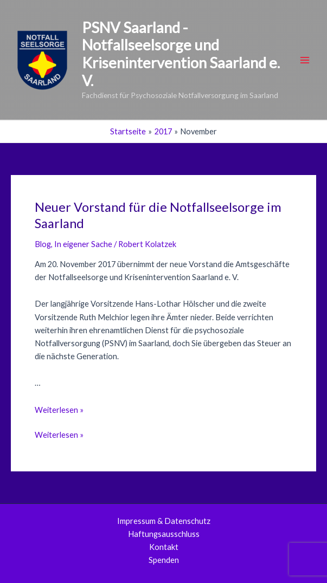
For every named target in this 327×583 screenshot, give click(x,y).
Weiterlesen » (59, 409)
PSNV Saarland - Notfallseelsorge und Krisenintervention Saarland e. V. (181, 53)
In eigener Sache (83, 244)
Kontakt (163, 547)
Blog (43, 244)
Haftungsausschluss (164, 534)
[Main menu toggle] (304, 60)
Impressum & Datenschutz (163, 521)
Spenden (164, 560)
